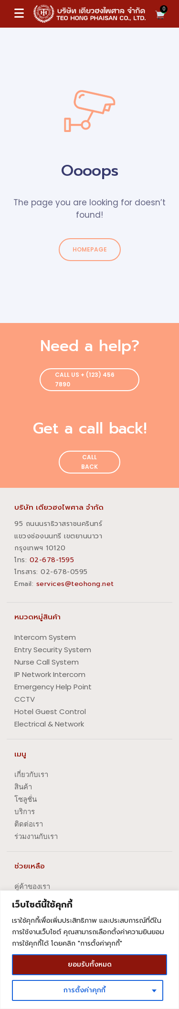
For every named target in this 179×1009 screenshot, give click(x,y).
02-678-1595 (52, 560)
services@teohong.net (75, 584)
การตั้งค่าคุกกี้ (84, 990)
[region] (89, 949)
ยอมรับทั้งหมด (90, 964)
